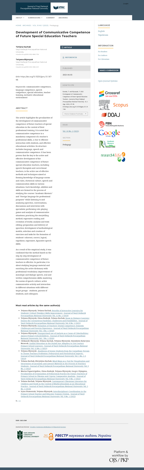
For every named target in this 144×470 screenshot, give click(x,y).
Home (18, 25)
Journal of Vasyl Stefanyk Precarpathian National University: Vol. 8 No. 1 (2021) (54, 321)
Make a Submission (109, 70)
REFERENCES (71, 57)
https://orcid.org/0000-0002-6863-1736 (27, 54)
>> (20, 401)
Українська (103, 35)
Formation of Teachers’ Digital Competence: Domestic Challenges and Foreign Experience (52, 326)
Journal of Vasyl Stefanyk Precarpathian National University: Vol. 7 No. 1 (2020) (53, 337)
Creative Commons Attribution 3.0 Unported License (48, 427)
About (19, 18)
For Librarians (103, 59)
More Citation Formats (73, 114)
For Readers (102, 51)
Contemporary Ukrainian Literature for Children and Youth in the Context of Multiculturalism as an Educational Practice (54, 384)
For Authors (102, 55)
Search (122, 17)
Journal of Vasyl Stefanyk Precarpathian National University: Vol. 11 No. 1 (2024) (53, 314)
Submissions (34, 18)
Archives (63, 18)
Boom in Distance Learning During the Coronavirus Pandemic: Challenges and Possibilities (55, 319)
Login (125, 4)
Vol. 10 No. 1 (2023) (40, 25)
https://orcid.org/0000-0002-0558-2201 (27, 67)
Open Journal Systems (107, 81)
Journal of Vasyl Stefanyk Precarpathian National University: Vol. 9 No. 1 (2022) (53, 377)
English (101, 31)
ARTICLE (68, 47)
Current (50, 18)
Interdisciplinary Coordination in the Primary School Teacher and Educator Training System (53, 392)
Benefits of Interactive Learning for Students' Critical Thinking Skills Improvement (52, 311)
